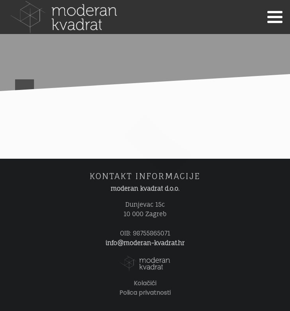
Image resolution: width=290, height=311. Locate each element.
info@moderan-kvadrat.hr (145, 243)
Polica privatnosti (145, 292)
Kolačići (145, 283)
